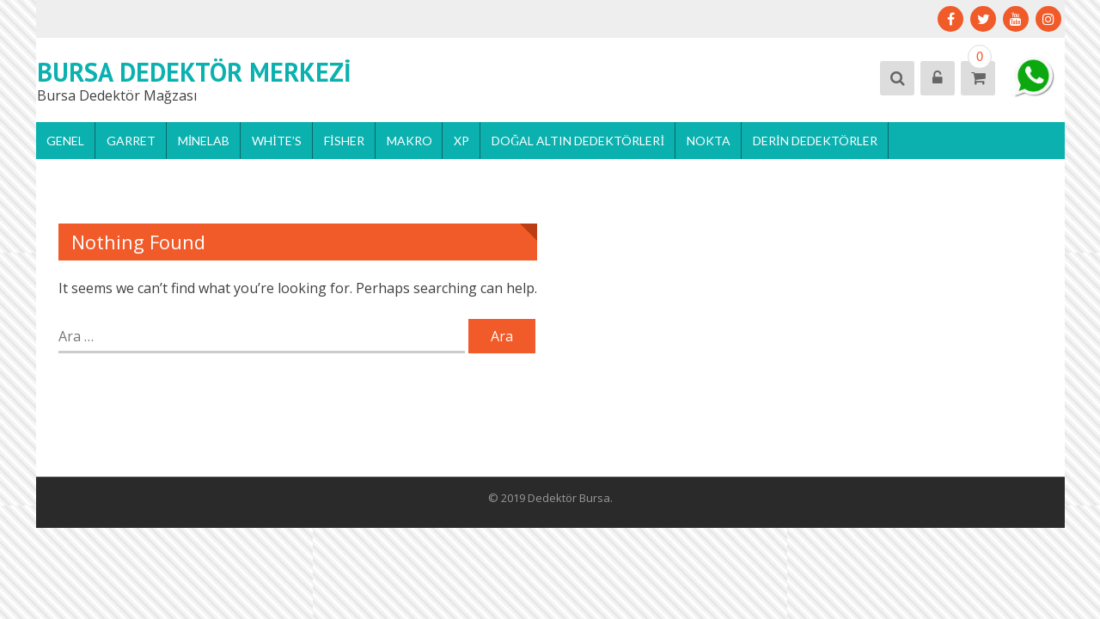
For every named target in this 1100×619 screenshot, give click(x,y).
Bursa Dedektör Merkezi (194, 72)
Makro (409, 140)
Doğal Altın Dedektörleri (578, 140)
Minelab (204, 140)
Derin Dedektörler (815, 140)
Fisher (344, 140)
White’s (277, 140)
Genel (65, 140)
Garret (131, 140)
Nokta (708, 140)
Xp (461, 140)
